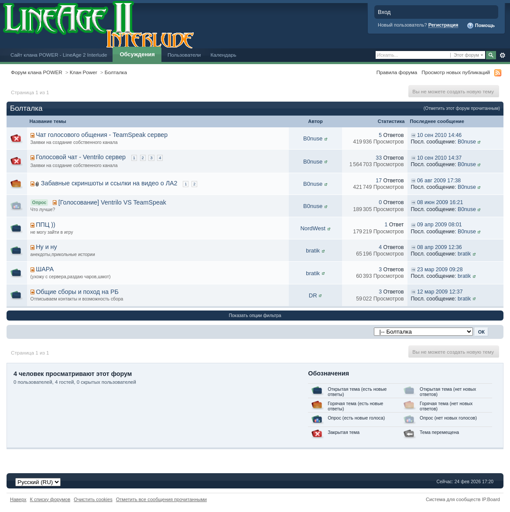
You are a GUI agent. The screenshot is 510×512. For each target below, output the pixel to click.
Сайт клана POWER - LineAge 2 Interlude (58, 55)
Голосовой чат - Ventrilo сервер (81, 157)
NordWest (312, 228)
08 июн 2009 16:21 (440, 202)
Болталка (116, 72)
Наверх (18, 499)
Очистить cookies (93, 499)
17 (379, 180)
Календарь (223, 55)
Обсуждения (137, 54)
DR (313, 295)
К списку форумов (50, 499)
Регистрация (443, 24)
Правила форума (397, 72)
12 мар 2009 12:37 (440, 292)
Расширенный (502, 55)
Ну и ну (46, 246)
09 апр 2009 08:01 (439, 225)
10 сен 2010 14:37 (439, 158)
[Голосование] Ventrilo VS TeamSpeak (112, 202)
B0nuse (312, 138)
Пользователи (184, 55)
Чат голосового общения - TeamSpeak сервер (102, 134)
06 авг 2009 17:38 (439, 180)
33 (379, 158)
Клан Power (83, 72)
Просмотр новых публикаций (455, 72)
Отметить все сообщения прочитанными (161, 499)
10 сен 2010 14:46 (439, 135)
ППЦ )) (45, 224)
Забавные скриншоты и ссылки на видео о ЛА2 (109, 183)
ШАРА (45, 269)
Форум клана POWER (36, 72)
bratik (313, 250)
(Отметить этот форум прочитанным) (462, 108)
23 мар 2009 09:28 (440, 269)
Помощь (481, 25)
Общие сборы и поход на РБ (77, 291)
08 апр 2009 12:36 (439, 247)
